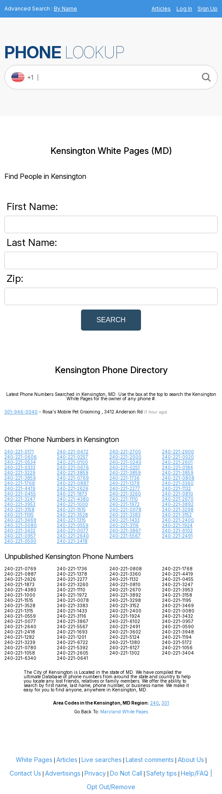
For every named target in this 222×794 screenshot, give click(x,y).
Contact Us (25, 773)
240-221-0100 (72, 462)
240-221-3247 (19, 499)
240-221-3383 (125, 514)
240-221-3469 (20, 520)
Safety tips (161, 773)
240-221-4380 (73, 499)
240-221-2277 (124, 488)
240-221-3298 (178, 509)
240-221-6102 (177, 530)
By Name (65, 8)
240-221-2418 (72, 541)
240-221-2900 (178, 451)
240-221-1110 (123, 499)
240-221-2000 (125, 456)
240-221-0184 (177, 467)
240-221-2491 (177, 535)
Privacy (95, 773)
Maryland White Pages (124, 711)
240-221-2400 (178, 520)
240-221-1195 (19, 514)
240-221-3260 (125, 493)
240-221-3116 (124, 525)
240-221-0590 (20, 541)
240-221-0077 (72, 530)
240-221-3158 (19, 509)
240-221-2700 (125, 451)
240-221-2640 (73, 535)
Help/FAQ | (196, 773)
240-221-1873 (72, 493)
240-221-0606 (20, 456)
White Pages (34, 759)
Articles (161, 8)
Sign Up (207, 8)
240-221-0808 (178, 478)
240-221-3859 (72, 472)
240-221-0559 (72, 525)
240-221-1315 (71, 520)
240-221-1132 (176, 488)
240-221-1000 (72, 504)
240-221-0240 (125, 462)
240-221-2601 (177, 462)
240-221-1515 (71, 509)
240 (154, 702)
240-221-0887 (73, 483)
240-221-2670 (178, 499)
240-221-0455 (20, 493)
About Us (191, 759)
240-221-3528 (72, 514)
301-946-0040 (21, 411)
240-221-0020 (178, 456)
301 (165, 702)
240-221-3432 (19, 530)
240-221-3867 (125, 530)
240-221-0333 (19, 467)
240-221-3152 (177, 514)
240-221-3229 (19, 472)
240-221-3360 (178, 483)
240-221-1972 (124, 504)
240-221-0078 (125, 509)
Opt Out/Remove (111, 786)
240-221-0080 (20, 525)
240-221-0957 (20, 535)
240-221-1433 (124, 520)
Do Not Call (126, 773)
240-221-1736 (124, 478)
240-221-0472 (72, 451)
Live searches (101, 759)
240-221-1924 (177, 525)
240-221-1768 (19, 483)
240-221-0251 (124, 467)
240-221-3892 (178, 504)
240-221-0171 (19, 451)
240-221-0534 (20, 462)
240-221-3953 (19, 504)
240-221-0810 (177, 493)
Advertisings (63, 773)
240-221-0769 (73, 478)
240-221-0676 (73, 467)
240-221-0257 (72, 456)
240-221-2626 (72, 488)
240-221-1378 (124, 483)
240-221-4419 (19, 488)
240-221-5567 (125, 535)
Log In (184, 8)
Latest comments (150, 759)
